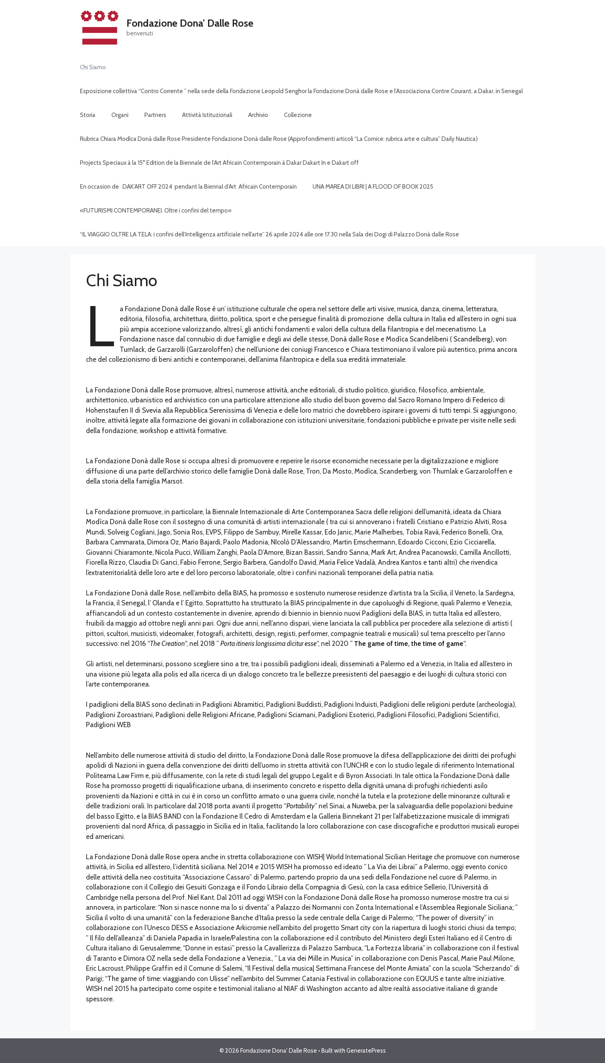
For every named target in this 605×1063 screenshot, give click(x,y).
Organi (119, 115)
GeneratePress (366, 1050)
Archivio (258, 115)
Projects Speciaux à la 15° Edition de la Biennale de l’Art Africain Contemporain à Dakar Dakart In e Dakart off (219, 162)
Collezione (298, 115)
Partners (155, 115)
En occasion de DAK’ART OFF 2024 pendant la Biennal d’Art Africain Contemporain (188, 186)
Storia (87, 115)
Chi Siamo (93, 67)
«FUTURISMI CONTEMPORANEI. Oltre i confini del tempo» (155, 210)
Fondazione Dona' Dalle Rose (189, 23)
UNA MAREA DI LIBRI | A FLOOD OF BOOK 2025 (373, 186)
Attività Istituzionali (207, 115)
